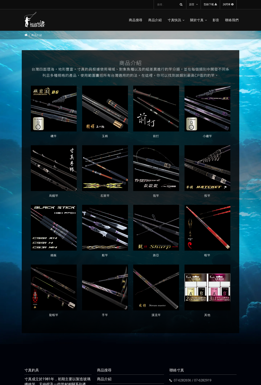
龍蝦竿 (53, 315)
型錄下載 (210, 4)
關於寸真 (197, 20)
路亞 (156, 255)
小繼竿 (207, 136)
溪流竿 (156, 315)
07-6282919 (202, 380)
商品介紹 (155, 20)
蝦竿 (207, 255)
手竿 (105, 315)
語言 (191, 4)
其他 (207, 315)
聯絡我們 (232, 20)
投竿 (207, 195)
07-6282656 (182, 380)
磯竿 (54, 136)
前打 (156, 136)
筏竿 (156, 195)
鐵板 (54, 255)
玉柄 (105, 136)
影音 (216, 20)
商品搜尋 (135, 20)
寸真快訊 (174, 20)
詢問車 (228, 4)
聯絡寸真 (176, 370)
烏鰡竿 (53, 195)
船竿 (105, 255)
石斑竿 (104, 195)
